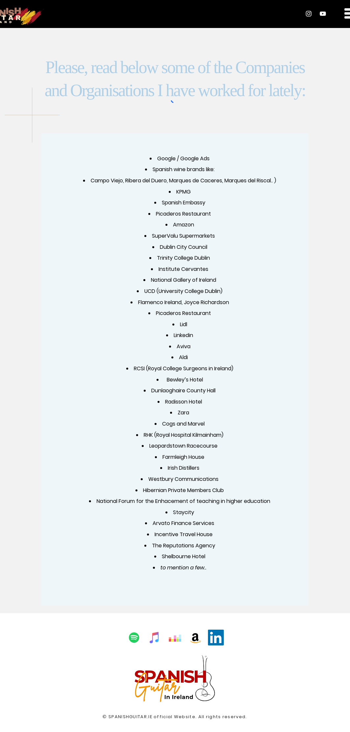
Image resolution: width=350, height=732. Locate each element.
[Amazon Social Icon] (195, 637)
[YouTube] (323, 13)
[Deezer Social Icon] (175, 637)
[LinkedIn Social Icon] (216, 637)
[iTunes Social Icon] (154, 637)
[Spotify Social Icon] (134, 637)
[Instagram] (308, 13)
